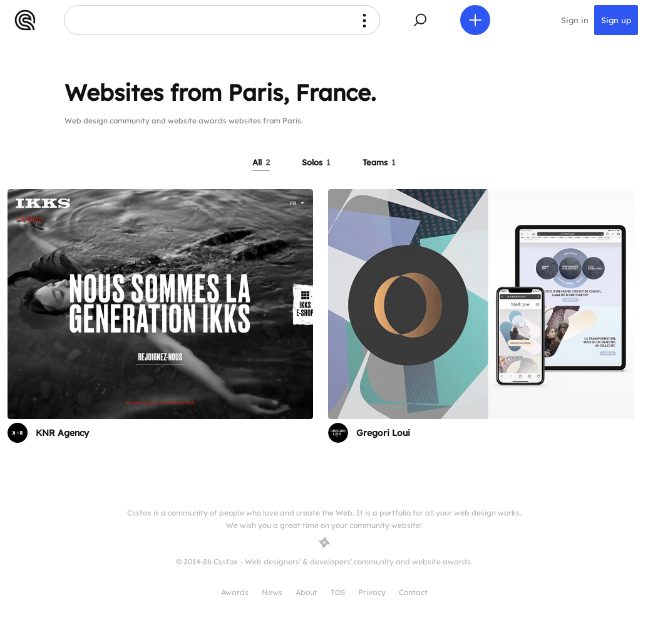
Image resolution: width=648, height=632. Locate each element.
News (272, 592)
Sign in (575, 20)
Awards (235, 592)
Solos (316, 162)
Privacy (372, 592)
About (306, 592)
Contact (413, 592)
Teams (379, 162)
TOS (338, 592)
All (261, 162)
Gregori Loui (383, 432)
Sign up (616, 20)
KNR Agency (62, 432)
